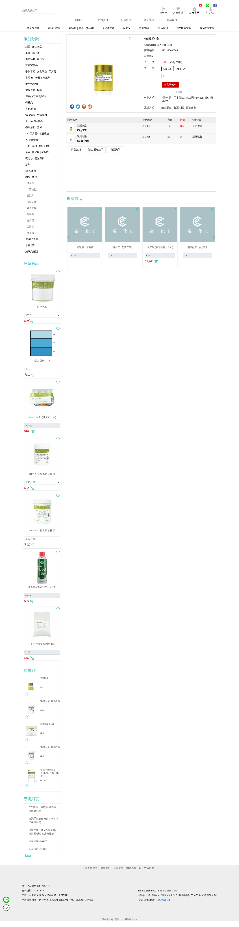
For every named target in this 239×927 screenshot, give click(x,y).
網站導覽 (131, 873)
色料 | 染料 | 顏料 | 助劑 (37, 151)
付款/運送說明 (95, 155)
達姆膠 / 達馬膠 (84, 253)
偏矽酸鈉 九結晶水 (197, 253)
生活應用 (163, 34)
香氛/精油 (144, 34)
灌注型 (33, 195)
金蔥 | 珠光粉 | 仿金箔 (37, 158)
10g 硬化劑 (181, 74)
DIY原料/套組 (183, 34)
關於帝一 (80, 26)
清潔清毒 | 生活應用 (36, 120)
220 (42, 715)
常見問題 (149, 26)
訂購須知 (126, 26)
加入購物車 (170, 90)
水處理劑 (30, 251)
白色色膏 (42, 312)
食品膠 (30, 238)
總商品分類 (31, 257)
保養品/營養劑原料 (35, 102)
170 (42, 738)
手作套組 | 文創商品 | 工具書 (40, 77)
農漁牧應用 (31, 245)
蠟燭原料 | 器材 (33, 133)
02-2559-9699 (149, 896)
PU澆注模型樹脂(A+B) (49, 779)
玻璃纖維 (47, 730)
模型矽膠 (32, 207)
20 (42, 692)
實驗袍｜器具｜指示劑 (81, 34)
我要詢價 (115, 155)
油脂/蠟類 (30, 176)
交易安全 (118, 873)
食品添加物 (108, 34)
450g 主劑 (167, 74)
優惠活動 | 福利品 (34, 64)
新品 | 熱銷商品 (33, 52)
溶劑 (27, 170)
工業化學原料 (32, 34)
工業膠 (30, 232)
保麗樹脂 (44, 684)
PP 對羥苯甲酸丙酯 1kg (42, 649)
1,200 (43, 786)
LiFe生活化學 (146, 873)
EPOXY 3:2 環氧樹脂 (50, 707)
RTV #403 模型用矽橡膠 (42, 536)
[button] (68, 243)
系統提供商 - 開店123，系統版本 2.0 (119, 925)
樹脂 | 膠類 (31, 182)
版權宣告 (106, 873)
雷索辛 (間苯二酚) (122, 253)
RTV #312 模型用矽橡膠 (42, 479)
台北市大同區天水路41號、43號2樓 (48, 901)
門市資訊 (103, 26)
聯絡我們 (172, 26)
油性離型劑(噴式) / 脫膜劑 (42, 593)
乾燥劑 (30, 220)
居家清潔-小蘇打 (38, 847)
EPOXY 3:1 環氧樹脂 (50, 753)
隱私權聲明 (91, 873)
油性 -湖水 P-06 (42, 366)
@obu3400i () (157, 905)
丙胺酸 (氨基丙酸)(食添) (160, 253)
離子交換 (32, 213)
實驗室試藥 (54, 34)
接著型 (30, 189)
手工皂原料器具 (34, 127)
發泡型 (30, 201)
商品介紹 (76, 155)
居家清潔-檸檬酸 (38, 854)
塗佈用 (30, 226)
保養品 (126, 34)
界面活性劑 (31, 145)
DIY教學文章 (207, 34)
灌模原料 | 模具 (33, 96)
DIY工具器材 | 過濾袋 (37, 139)
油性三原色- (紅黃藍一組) (42, 423)
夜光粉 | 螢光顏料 (34, 164)
